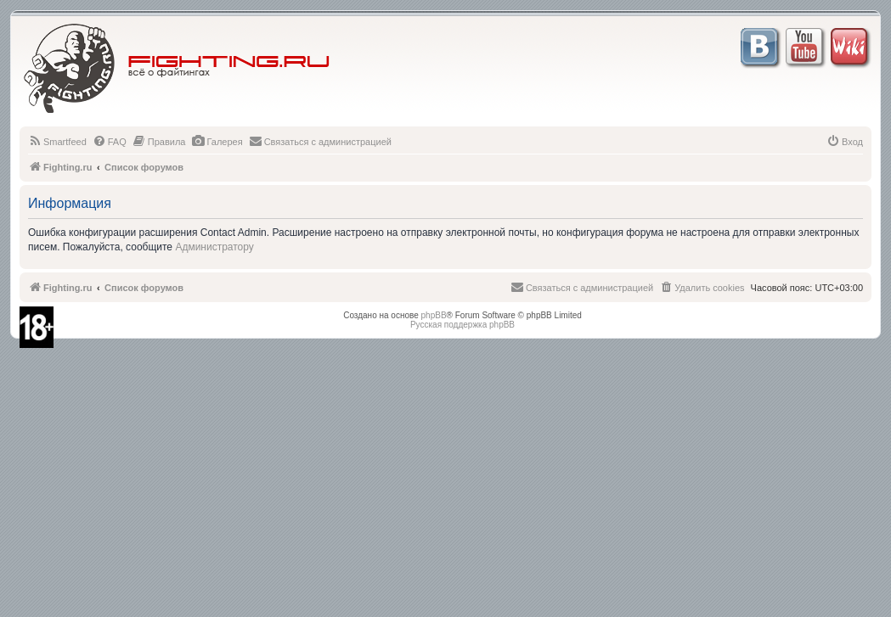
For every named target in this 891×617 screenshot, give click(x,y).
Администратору (214, 247)
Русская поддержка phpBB (462, 324)
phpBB (434, 315)
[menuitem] (57, 142)
